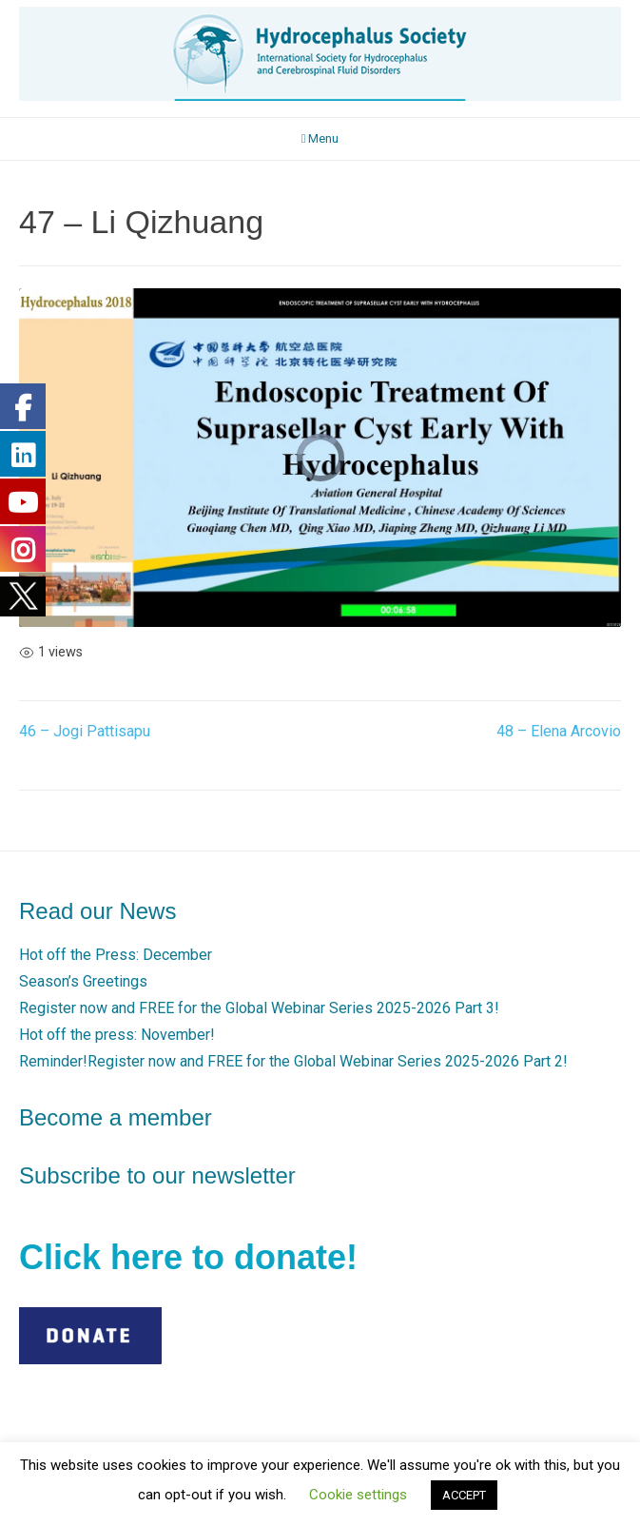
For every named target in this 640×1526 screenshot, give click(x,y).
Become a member (115, 1117)
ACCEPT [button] (464, 1495)
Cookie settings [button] (358, 1494)
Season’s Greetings (83, 981)
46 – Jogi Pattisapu (84, 731)
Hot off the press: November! (117, 1035)
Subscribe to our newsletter (157, 1175)
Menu (320, 138)
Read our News (97, 911)
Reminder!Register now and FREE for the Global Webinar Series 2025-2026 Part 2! (293, 1061)
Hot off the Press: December (115, 955)
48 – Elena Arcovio (558, 731)
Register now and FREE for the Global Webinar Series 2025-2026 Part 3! (259, 1008)
